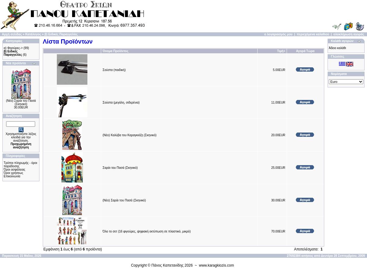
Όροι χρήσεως (13, 173)
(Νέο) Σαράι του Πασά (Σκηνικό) (21, 102)
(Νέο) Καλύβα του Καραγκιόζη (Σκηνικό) (129, 135)
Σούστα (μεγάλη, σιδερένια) (121, 102)
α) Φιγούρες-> (13, 48)
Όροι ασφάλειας (14, 169)
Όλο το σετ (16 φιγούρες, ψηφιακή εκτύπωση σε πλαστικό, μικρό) (147, 231)
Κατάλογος (33, 34)
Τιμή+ (281, 51)
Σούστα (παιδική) (114, 70)
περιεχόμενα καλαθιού (313, 34)
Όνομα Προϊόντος (115, 51)
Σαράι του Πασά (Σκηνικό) (120, 167)
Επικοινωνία (12, 176)
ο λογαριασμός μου (278, 34)
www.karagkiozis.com (216, 265)
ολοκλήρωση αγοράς (348, 34)
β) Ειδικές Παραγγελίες (61, 34)
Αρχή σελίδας (12, 34)
